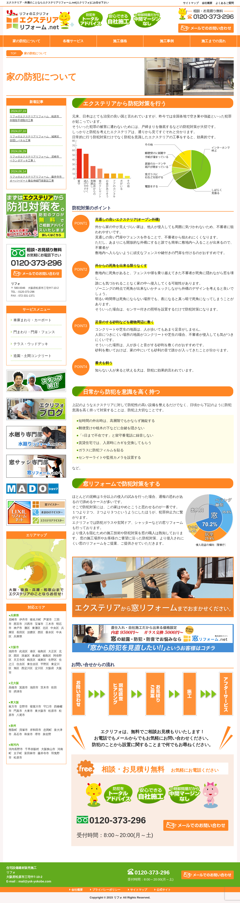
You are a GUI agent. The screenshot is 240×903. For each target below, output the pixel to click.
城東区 (42, 659)
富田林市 (30, 753)
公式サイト (164, 889)
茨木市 (45, 687)
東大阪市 (40, 710)
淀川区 (39, 668)
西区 (40, 632)
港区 (33, 651)
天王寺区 (19, 659)
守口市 (47, 706)
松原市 (52, 710)
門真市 (18, 710)
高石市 (18, 734)
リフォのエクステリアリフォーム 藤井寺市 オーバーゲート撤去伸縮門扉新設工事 (36, 178)
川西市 (28, 623)
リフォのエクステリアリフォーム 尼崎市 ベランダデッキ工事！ (36, 158)
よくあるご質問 (225, 3)
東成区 (36, 655)
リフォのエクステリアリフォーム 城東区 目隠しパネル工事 (36, 138)
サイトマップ (191, 3)
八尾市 (20, 715)
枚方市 (13, 706)
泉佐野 (47, 734)
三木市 (49, 623)
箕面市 (23, 687)
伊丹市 (23, 619)
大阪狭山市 (48, 749)
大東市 (28, 710)
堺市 (38, 734)
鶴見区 (31, 659)
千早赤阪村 (32, 749)
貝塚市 (23, 729)
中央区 (54, 628)
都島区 (47, 655)
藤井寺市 (43, 753)
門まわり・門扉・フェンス (34, 332)
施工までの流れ (213, 41)
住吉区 (20, 664)
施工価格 (120, 41)
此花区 (23, 651)
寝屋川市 (35, 706)
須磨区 (31, 632)
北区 (45, 628)
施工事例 (167, 41)
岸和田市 (35, 729)
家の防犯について (26, 41)
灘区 (27, 628)
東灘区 (36, 628)
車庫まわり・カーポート (32, 320)
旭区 (16, 668)
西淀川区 (27, 668)
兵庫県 (18, 636)
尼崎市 (13, 619)
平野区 (45, 664)
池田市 (13, 651)
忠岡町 (47, 729)
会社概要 (207, 3)
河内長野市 (16, 749)
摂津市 (18, 691)
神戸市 (18, 628)
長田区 (20, 632)
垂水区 (49, 632)
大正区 (52, 651)
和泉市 (28, 734)
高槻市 (13, 687)
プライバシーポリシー (106, 889)
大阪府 (49, 668)
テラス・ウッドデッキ (30, 344)
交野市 (23, 706)
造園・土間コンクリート (32, 356)
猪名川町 (35, 619)
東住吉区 (32, 664)
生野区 (52, 659)
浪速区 (25, 655)
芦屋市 (47, 619)
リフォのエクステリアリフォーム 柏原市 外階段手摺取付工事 (36, 118)
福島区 (42, 651)
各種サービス (73, 41)
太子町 (18, 753)
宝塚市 (39, 623)
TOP (13, 53)
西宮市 (18, 623)
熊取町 (13, 729)
